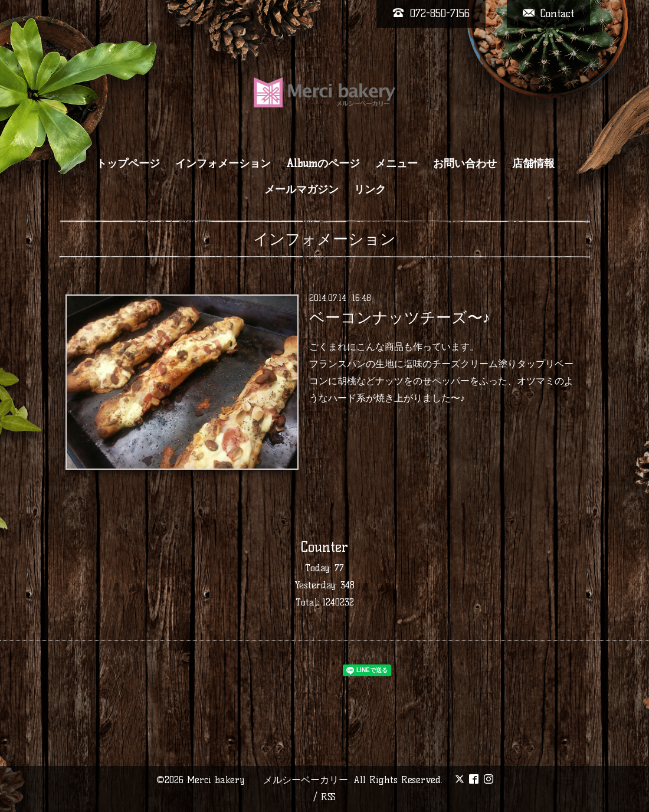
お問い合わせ (465, 163)
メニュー (396, 163)
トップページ (128, 163)
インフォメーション (223, 163)
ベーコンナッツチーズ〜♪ (399, 317)
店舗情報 (533, 163)
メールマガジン (301, 189)
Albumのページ (323, 163)
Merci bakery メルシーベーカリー (267, 779)
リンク (370, 189)
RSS (328, 797)
